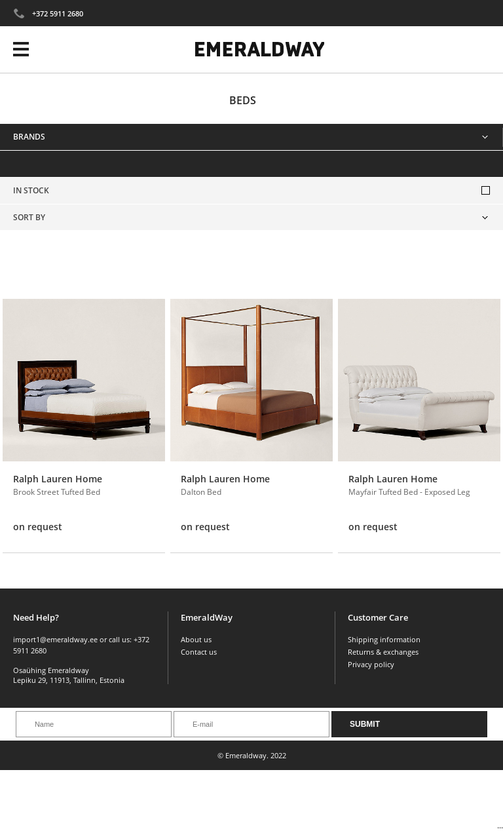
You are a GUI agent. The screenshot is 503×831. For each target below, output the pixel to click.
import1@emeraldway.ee (55, 639)
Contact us (199, 652)
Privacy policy (371, 664)
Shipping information (384, 639)
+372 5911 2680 (57, 13)
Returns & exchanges (383, 652)
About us (196, 639)
